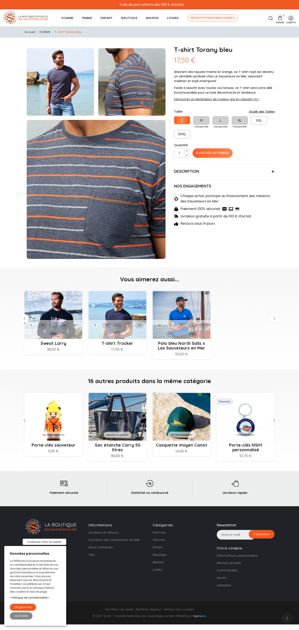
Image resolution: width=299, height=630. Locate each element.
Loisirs (157, 575)
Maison (158, 568)
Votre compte (229, 554)
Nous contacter (101, 553)
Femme (159, 545)
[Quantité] (179, 153)
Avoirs (221, 583)
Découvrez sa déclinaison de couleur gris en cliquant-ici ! (216, 99)
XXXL (182, 134)
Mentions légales (148, 615)
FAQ (92, 560)
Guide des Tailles (261, 111)
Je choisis (21, 616)
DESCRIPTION (186, 171)
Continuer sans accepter (44, 542)
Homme (159, 538)
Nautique (160, 560)
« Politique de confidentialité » (30, 597)
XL (240, 120)
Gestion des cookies (179, 615)
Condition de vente (119, 615)
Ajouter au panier (212, 153)
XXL (259, 120)
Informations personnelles (237, 561)
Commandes (227, 576)
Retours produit (229, 569)
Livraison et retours (103, 538)
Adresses (224, 591)
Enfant (157, 553)
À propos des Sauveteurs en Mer (114, 545)
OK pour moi (23, 607)
